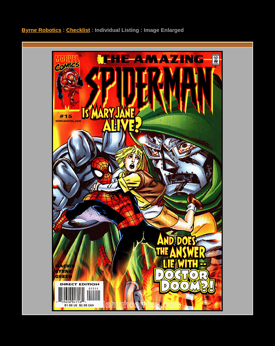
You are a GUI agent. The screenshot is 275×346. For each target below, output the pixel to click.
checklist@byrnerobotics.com (197, 324)
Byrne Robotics (42, 30)
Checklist (78, 30)
